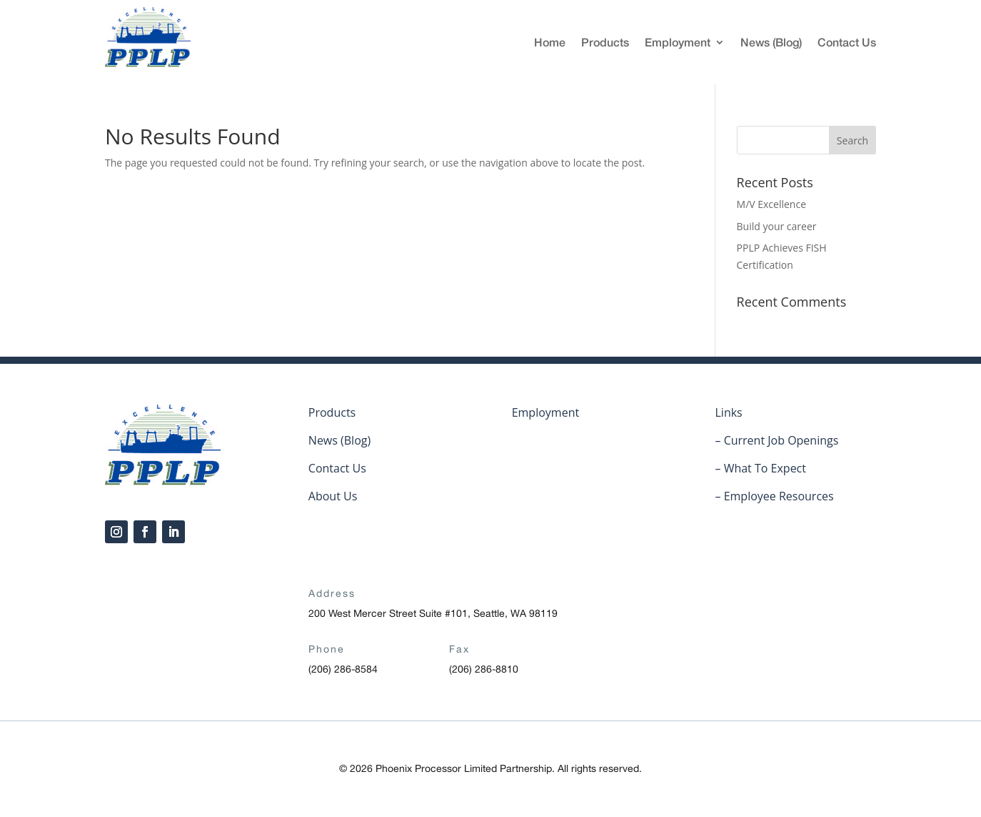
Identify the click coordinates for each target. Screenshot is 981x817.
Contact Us (847, 42)
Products (605, 42)
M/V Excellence (771, 204)
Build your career (777, 226)
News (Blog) (771, 42)
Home (549, 42)
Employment (677, 42)
